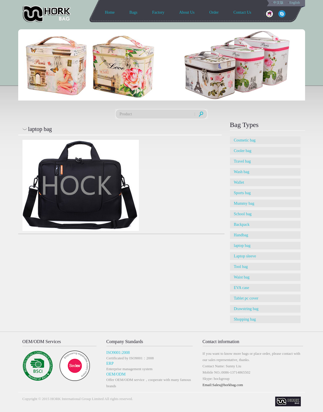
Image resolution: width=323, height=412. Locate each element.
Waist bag (242, 277)
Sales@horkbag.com (227, 385)
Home (110, 12)
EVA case (241, 288)
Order (214, 12)
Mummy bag (244, 203)
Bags (133, 12)
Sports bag (242, 193)
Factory (158, 12)
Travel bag (242, 161)
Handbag (241, 235)
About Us (186, 12)
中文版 (278, 3)
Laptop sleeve (245, 256)
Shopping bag (245, 319)
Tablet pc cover (246, 298)
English (294, 3)
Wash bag (241, 172)
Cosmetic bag (245, 140)
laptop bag (242, 245)
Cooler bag (243, 151)
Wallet (239, 182)
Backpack (242, 224)
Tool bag (241, 267)
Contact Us (242, 12)
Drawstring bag (246, 309)
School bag (243, 214)
